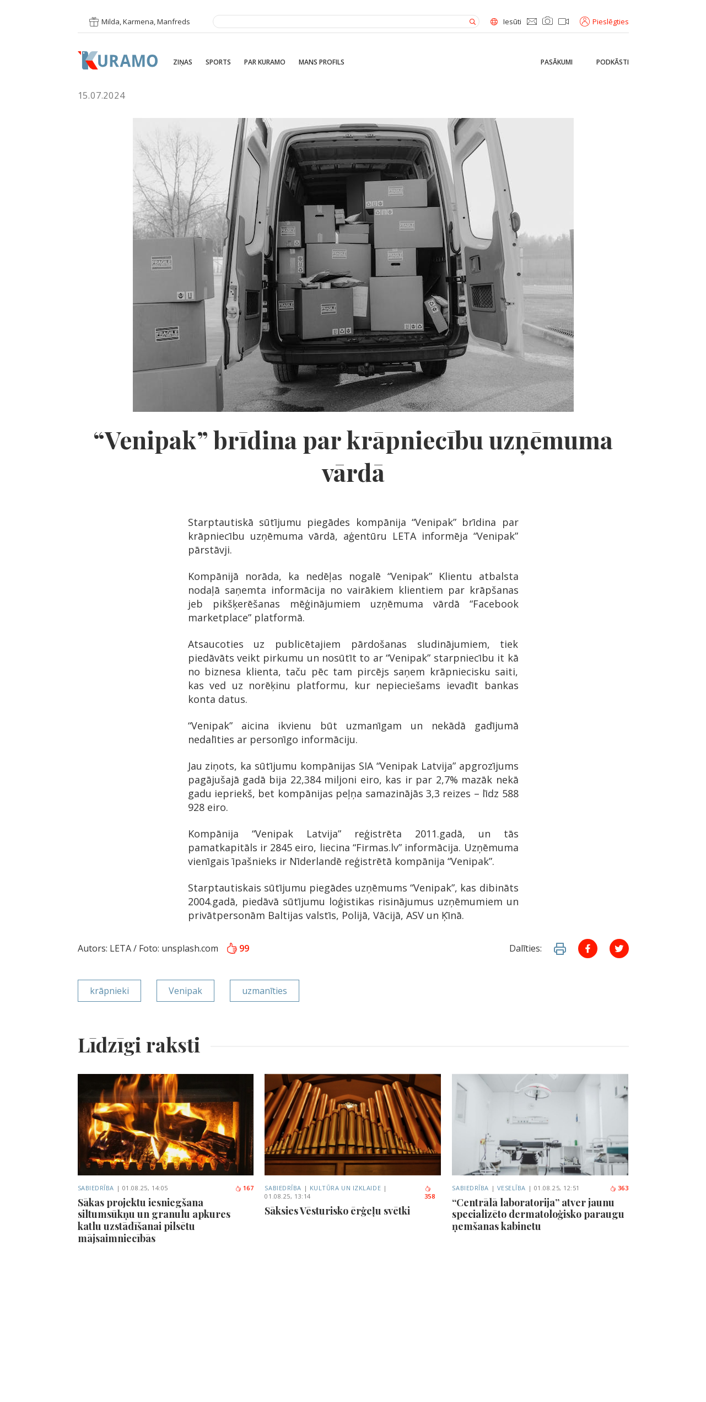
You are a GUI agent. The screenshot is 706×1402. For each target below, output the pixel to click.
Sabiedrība (96, 1188)
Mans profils (321, 62)
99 (238, 948)
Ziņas (182, 62)
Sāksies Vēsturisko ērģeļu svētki (337, 1211)
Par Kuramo (264, 62)
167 (244, 1188)
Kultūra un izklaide (345, 1188)
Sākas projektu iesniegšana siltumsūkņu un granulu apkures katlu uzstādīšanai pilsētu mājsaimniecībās (154, 1220)
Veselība (511, 1188)
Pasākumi (557, 62)
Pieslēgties (604, 21)
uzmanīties (264, 991)
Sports (218, 62)
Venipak (185, 991)
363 (619, 1188)
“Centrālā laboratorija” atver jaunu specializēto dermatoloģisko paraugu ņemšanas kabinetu (538, 1215)
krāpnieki (109, 991)
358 (429, 1193)
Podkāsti (612, 62)
